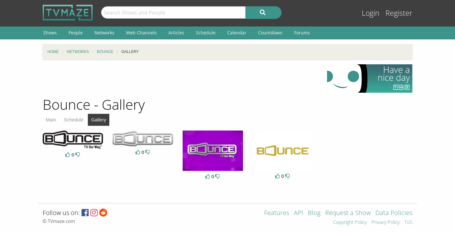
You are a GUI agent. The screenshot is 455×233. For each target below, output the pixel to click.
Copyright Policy (350, 222)
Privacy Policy (386, 222)
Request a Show (348, 213)
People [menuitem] (76, 33)
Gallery (98, 119)
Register (398, 13)
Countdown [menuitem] (270, 33)
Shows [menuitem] (50, 33)
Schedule (74, 119)
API (298, 213)
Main (51, 119)
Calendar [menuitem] (236, 33)
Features (276, 213)
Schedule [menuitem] (205, 33)
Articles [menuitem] (176, 33)
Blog (314, 213)
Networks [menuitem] (104, 33)
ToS (408, 222)
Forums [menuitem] (302, 33)
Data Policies (393, 213)
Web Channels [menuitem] (141, 33)
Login (370, 13)
